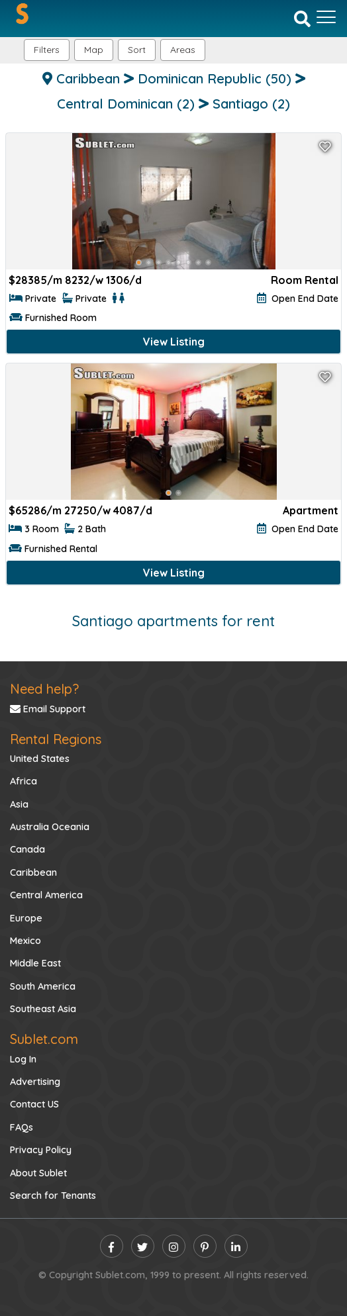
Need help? (44, 689)
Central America (46, 895)
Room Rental (304, 280)
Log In (23, 1059)
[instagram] (173, 1246)
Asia (19, 804)
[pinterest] (205, 1246)
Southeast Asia (43, 1009)
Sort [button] (137, 50)
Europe (26, 918)
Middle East (35, 963)
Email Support (47, 709)
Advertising (35, 1082)
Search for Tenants (53, 1195)
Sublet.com (44, 1039)
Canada (27, 849)
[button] (182, 50)
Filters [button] (47, 50)
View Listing (174, 341)
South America (42, 986)
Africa (23, 781)
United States (40, 759)
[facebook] (111, 1246)
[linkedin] (236, 1246)
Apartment (310, 510)
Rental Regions (55, 739)
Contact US (34, 1104)
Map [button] (93, 50)
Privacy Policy (41, 1150)
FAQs (21, 1127)
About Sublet (38, 1173)
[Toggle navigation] (326, 17)
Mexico (25, 941)
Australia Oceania (49, 827)
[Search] (302, 17)
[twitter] (142, 1246)
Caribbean (33, 872)
